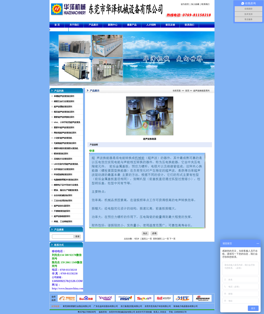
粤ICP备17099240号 (87, 312)
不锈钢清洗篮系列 (62, 211)
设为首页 (185, 4)
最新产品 (132, 24)
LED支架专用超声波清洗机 (66, 164)
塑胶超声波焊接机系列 (64, 117)
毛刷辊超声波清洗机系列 (65, 143)
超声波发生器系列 (62, 206)
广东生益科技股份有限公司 (106, 306)
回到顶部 (157, 239)
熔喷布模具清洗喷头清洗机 (66, 148)
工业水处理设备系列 (63, 200)
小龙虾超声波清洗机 (63, 138)
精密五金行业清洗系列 (64, 101)
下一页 (172, 239)
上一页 (166, 239)
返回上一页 (147, 239)
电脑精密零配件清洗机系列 (66, 180)
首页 (187, 90)
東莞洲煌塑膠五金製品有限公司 (77, 306)
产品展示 (93, 24)
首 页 (57, 24)
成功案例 (59, 30)
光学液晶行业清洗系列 (64, 169)
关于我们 (74, 24)
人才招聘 (151, 24)
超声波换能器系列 (62, 216)
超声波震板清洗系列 (63, 106)
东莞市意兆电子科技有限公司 (158, 306)
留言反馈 (170, 24)
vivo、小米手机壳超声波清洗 (67, 122)
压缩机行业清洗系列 (63, 159)
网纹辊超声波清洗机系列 (65, 133)
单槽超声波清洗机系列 (64, 96)
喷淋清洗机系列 (61, 153)
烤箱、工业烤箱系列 (63, 221)
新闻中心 (112, 24)
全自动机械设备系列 (63, 195)
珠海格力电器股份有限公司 (185, 306)
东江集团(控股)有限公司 (131, 306)
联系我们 (205, 4)
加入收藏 (195, 4)
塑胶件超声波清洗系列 (64, 127)
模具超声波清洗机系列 (64, 112)
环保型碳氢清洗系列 (63, 174)
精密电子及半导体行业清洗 (66, 185)
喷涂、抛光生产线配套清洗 (66, 190)
